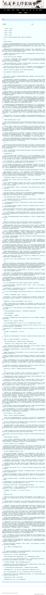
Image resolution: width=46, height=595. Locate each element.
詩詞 (30, 9)
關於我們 (8, 9)
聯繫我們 (25, 12)
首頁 (4, 9)
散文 (27, 9)
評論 (36, 9)
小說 (33, 9)
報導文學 (40, 9)
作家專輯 (18, 10)
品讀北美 (23, 9)
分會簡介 (13, 9)
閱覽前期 (21, 12)
